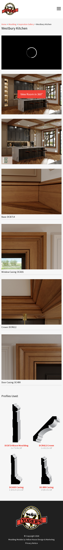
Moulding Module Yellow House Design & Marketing (31, 539)
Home (4, 24)
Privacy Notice (31, 543)
